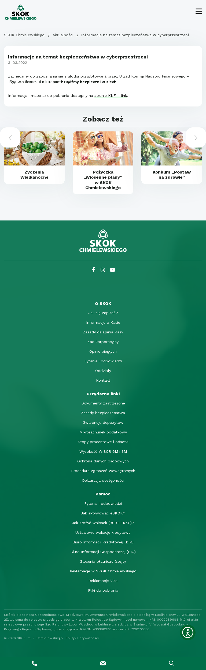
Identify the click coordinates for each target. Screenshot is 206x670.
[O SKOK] (103, 303)
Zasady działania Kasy (103, 332)
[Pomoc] (103, 493)
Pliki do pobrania (103, 590)
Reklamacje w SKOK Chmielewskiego (103, 571)
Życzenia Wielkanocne (34, 175)
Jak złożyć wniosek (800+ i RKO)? (103, 523)
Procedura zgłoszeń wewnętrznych (103, 471)
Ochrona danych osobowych (103, 461)
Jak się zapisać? (103, 313)
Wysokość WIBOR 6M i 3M (103, 451)
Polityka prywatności (82, 638)
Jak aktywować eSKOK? (103, 513)
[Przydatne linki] (103, 393)
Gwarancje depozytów (103, 422)
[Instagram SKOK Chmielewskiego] (102, 270)
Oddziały (103, 371)
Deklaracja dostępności (103, 480)
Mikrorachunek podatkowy (103, 432)
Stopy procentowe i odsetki (103, 442)
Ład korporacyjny (103, 342)
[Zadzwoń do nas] (34, 663)
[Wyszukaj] (171, 663)
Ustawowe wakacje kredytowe (103, 532)
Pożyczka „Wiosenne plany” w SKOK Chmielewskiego (103, 180)
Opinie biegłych (103, 351)
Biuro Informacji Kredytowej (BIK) (103, 542)
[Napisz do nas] (103, 663)
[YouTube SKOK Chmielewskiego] (112, 270)
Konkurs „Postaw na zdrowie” (172, 175)
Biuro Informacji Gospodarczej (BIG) (103, 552)
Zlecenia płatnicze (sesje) (103, 561)
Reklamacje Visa (103, 581)
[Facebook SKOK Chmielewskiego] (93, 270)
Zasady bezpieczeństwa (103, 413)
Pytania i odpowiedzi (103, 361)
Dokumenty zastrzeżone (103, 403)
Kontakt (103, 380)
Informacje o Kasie (103, 322)
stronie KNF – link (110, 95)
